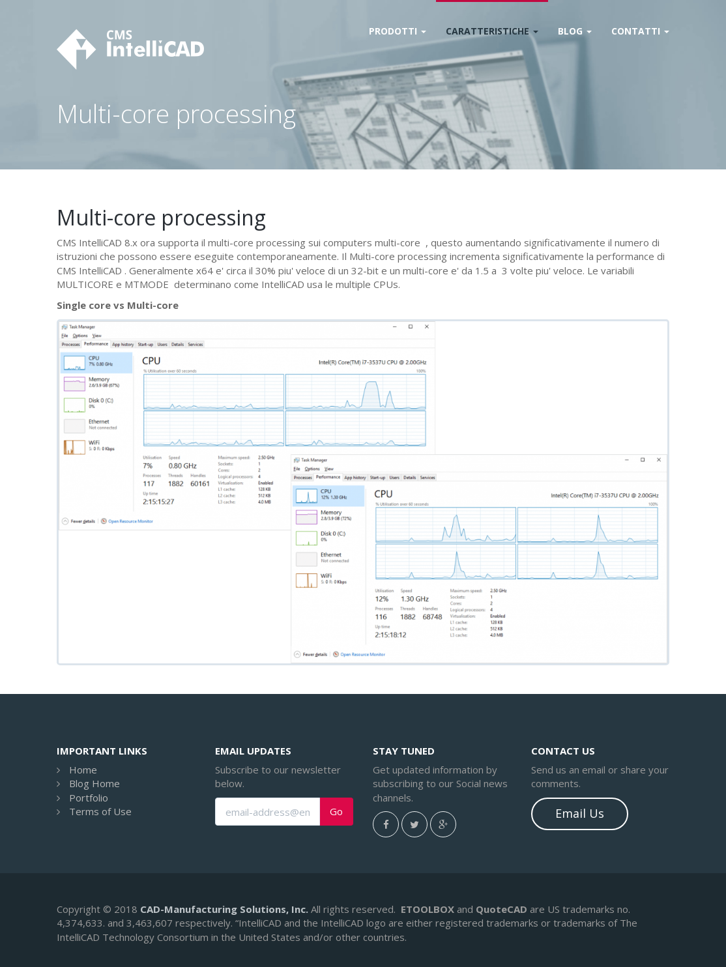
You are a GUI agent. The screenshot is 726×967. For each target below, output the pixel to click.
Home (83, 769)
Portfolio (88, 797)
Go (336, 811)
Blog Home (94, 783)
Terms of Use (100, 811)
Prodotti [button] (397, 31)
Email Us (579, 813)
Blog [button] (575, 31)
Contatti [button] (640, 31)
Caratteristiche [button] (492, 31)
